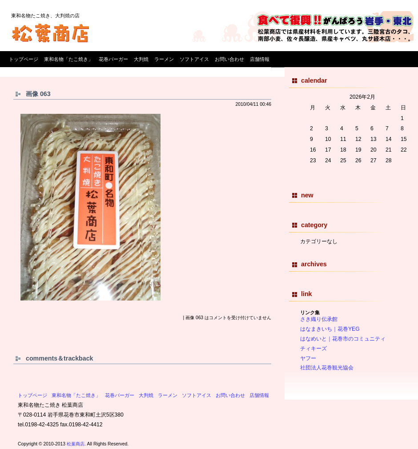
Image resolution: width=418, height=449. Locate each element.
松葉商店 (75, 443)
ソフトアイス (194, 59)
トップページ (23, 59)
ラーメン (164, 59)
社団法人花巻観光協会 (327, 368)
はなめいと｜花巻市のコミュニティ (343, 339)
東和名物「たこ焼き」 (68, 59)
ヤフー (308, 358)
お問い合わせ (229, 59)
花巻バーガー (113, 59)
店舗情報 (259, 59)
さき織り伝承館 (319, 319)
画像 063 (38, 93)
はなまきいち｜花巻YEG (330, 329)
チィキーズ (313, 348)
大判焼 (141, 59)
